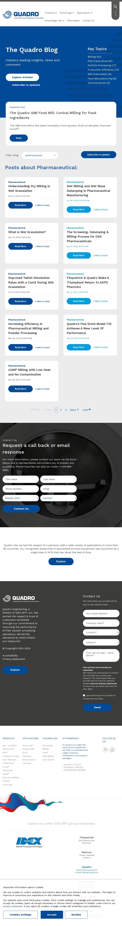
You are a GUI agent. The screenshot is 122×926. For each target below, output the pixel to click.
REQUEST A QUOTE (72, 765)
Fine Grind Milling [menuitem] (11, 777)
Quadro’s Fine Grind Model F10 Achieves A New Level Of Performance (89, 328)
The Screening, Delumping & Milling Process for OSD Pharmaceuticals (87, 236)
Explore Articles (22, 77)
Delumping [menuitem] (48, 745)
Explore (61, 561)
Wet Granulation (99, 74)
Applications (83, 12)
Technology (65, 12)
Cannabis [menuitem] (27, 763)
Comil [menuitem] (45, 752)
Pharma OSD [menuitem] (28, 749)
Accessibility (10, 655)
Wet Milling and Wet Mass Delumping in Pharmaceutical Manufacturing (88, 190)
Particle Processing (102, 65)
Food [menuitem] (25, 752)
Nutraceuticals (99, 82)
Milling (94, 56)
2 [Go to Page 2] (61, 409)
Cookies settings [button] (20, 914)
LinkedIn (105, 750)
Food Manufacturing (102, 78)
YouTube (112, 750)
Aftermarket (73, 20)
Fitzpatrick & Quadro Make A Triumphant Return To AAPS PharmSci (88, 282)
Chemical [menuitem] (27, 756)
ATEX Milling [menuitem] (48, 756)
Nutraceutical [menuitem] (29, 760)
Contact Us (88, 20)
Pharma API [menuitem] (28, 745)
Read (18, 138)
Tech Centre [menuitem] (48, 760)
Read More (20, 205)
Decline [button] (76, 914)
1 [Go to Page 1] (56, 409)
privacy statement (13, 906)
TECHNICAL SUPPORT (73, 767)
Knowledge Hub (53, 20)
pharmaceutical (34, 155)
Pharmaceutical (100, 60)
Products (49, 12)
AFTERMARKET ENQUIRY (75, 770)
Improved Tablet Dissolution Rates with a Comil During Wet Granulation (31, 282)
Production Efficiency (103, 69)
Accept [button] (52, 914)
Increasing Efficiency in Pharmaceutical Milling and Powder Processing (28, 328)
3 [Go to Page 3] (66, 409)
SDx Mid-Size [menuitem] (9, 760)
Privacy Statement (14, 659)
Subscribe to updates (26, 84)
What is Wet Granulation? (27, 232)
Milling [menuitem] (45, 749)
